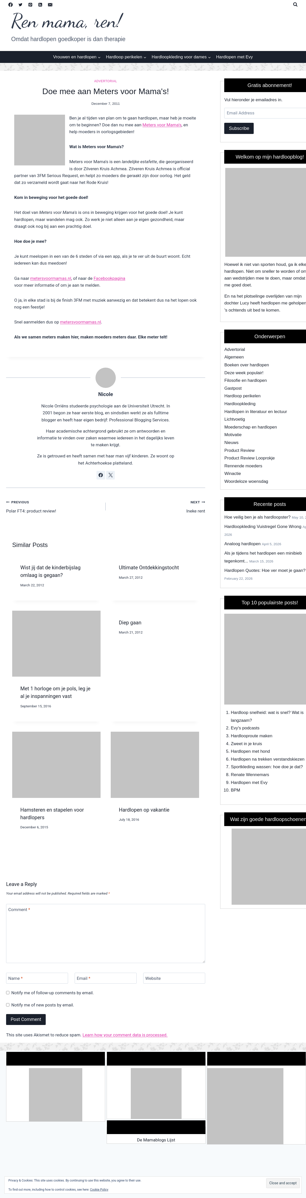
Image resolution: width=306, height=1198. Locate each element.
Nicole (105, 394)
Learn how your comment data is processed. (125, 1034)
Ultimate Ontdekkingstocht (149, 567)
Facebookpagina (109, 278)
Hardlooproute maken (251, 735)
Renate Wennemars (250, 774)
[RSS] (40, 4)
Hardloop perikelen (242, 395)
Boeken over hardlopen (246, 365)
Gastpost (232, 388)
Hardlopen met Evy (234, 57)
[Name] (37, 978)
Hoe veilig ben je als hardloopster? (257, 517)
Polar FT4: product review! (53, 506)
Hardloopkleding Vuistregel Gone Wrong (262, 526)
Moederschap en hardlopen (250, 427)
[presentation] (56, 644)
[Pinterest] (30, 4)
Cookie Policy (99, 1189)
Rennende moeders (243, 466)
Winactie (232, 473)
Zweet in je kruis (246, 743)
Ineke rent (157, 506)
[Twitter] (20, 4)
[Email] (50, 4)
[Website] (174, 978)
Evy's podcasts (245, 728)
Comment (19, 909)
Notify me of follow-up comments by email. (52, 992)
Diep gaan (130, 623)
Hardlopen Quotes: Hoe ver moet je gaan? (264, 570)
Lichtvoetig (234, 419)
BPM (235, 790)
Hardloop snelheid (248, 712)
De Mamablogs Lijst (156, 1139)
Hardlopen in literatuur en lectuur (255, 411)
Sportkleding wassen (251, 766)
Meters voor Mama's (161, 124)
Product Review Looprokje (249, 458)
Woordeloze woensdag (246, 481)
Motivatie (232, 434)
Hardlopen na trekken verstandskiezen (267, 759)
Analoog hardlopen (242, 543)
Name (15, 978)
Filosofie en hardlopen (245, 380)
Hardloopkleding (239, 403)
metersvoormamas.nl (50, 278)
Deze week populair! (243, 372)
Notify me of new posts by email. (42, 1004)
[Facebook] (10, 4)
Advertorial (105, 81)
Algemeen (234, 357)
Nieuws (231, 442)
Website (153, 978)
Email (83, 978)
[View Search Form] (295, 4)
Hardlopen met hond (250, 751)
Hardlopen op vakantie (144, 810)
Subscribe (239, 128)
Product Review (239, 450)
